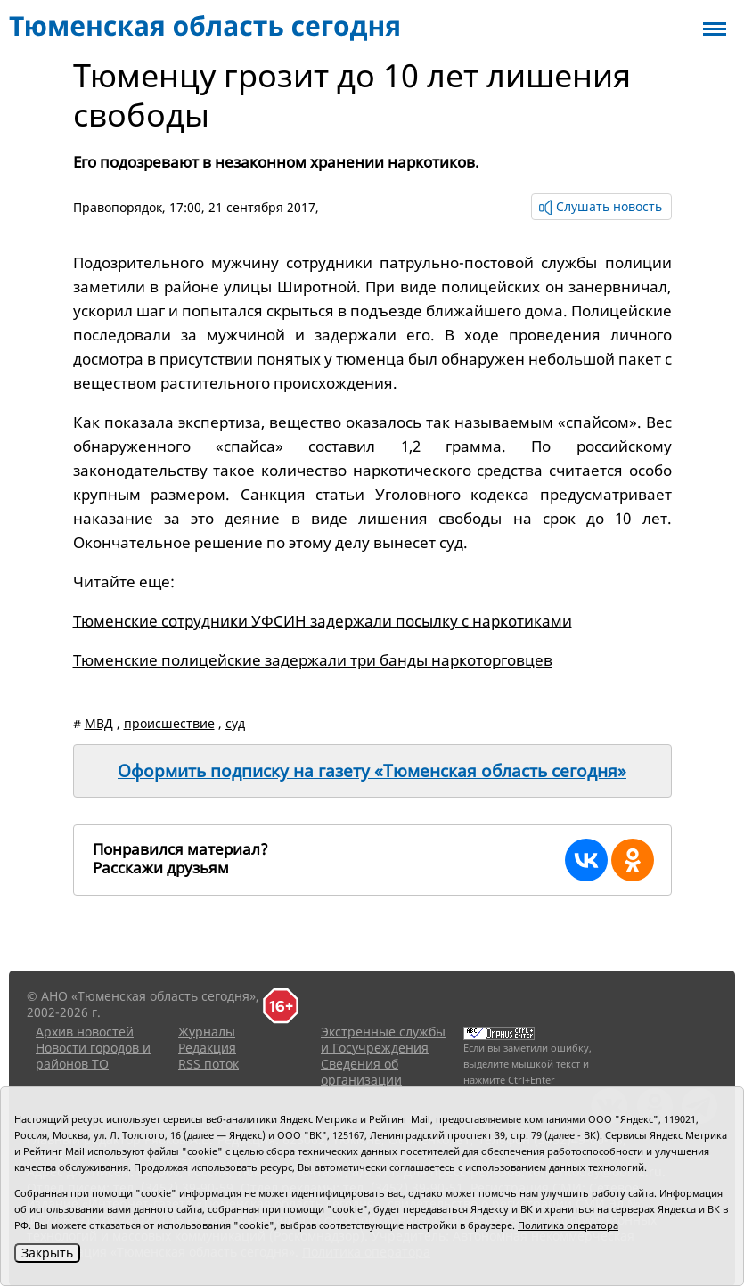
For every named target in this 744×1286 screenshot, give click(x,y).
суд (235, 723)
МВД (99, 723)
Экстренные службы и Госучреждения (383, 1039)
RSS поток (208, 1063)
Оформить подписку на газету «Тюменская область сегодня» (372, 770)
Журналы (206, 1031)
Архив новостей (85, 1031)
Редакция (207, 1047)
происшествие (169, 723)
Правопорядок (117, 207)
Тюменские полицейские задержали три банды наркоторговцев (312, 660)
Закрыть (47, 1252)
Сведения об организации (361, 1071)
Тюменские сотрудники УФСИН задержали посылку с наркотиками (322, 620)
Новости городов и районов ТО (93, 1055)
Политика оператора (568, 1225)
